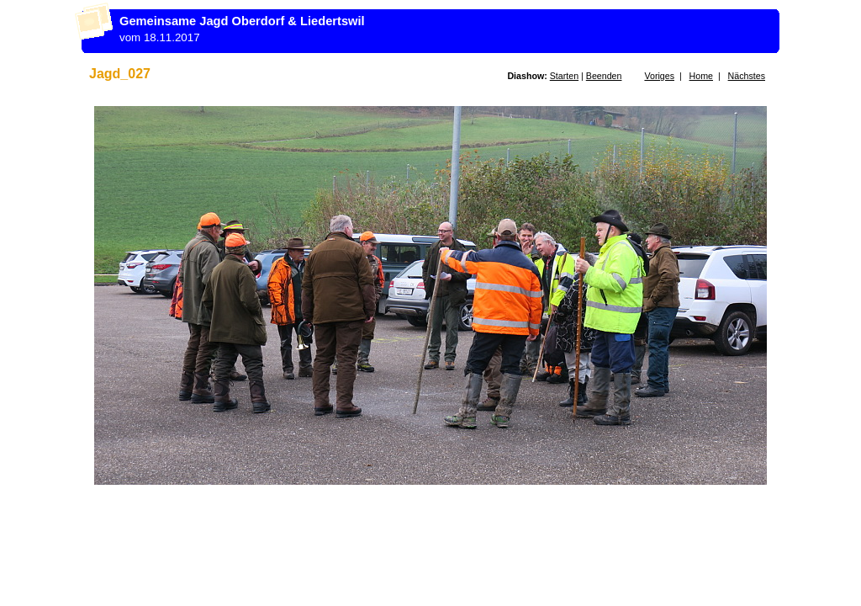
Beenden (604, 76)
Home (701, 76)
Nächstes (746, 76)
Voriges (659, 76)
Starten (564, 76)
